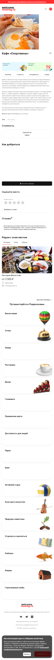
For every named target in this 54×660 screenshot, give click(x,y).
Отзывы (46, 74)
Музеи (8, 382)
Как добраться (34, 74)
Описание (8, 74)
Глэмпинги (10, 399)
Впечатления (11, 313)
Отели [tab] (16, 242)
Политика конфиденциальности (27, 625)
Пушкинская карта (13, 416)
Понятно (27, 654)
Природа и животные (14, 519)
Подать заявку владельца (27, 229)
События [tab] (24, 242)
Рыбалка (9, 553)
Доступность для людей (16, 433)
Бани (7, 468)
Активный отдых (12, 485)
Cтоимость (20, 74)
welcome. (27, 605)
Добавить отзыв (10, 209)
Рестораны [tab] (6, 242)
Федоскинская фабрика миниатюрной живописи (27, 2)
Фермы (8, 570)
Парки (8, 450)
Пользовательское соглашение (27, 621)
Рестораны (10, 365)
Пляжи (8, 348)
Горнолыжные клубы (14, 587)
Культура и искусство (15, 502)
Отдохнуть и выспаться (16, 536)
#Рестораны (11, 119)
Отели (8, 330)
